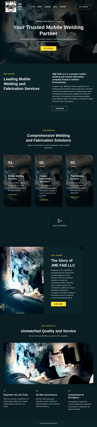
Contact (63, 7)
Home (33, 7)
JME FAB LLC (20, 6)
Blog (55, 7)
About (39, 7)
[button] (83, 7)
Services (48, 7)
